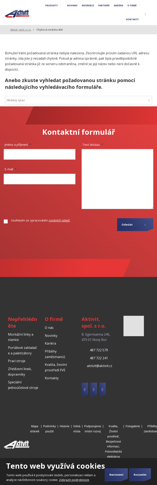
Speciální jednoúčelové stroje (23, 385)
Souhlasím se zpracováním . (40, 220)
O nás (49, 327)
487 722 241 (99, 357)
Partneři (104, 5)
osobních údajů (59, 220)
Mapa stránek (34, 428)
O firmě (132, 5)
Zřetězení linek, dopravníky (20, 371)
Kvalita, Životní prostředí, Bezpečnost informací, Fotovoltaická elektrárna (113, 441)
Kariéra (118, 5)
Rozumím (140, 474)
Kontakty (132, 19)
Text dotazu (92, 144)
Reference (88, 5)
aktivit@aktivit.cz (99, 365)
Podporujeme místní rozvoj (92, 428)
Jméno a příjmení (17, 144)
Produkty (51, 5)
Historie (64, 425)
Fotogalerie (133, 425)
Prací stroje (16, 360)
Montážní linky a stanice (20, 337)
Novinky (72, 5)
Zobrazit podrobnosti (74, 480)
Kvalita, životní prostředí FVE (56, 367)
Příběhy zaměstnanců (55, 354)
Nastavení (116, 474)
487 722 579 (99, 349)
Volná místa (76, 428)
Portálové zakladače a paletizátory (22, 350)
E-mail (10, 169)
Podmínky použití (49, 428)
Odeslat (127, 224)
